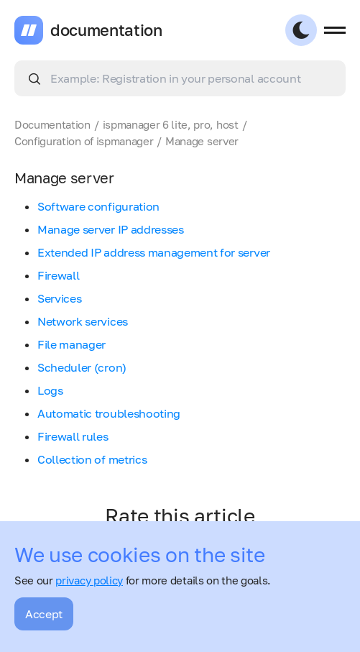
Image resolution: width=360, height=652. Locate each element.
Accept (44, 614)
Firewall (58, 275)
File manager (71, 344)
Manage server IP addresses (110, 229)
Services (59, 298)
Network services (82, 321)
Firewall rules (73, 436)
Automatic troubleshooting (108, 413)
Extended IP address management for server (153, 252)
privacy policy (89, 580)
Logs (50, 390)
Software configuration (98, 206)
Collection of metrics (92, 459)
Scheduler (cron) (81, 367)
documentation (106, 30)
